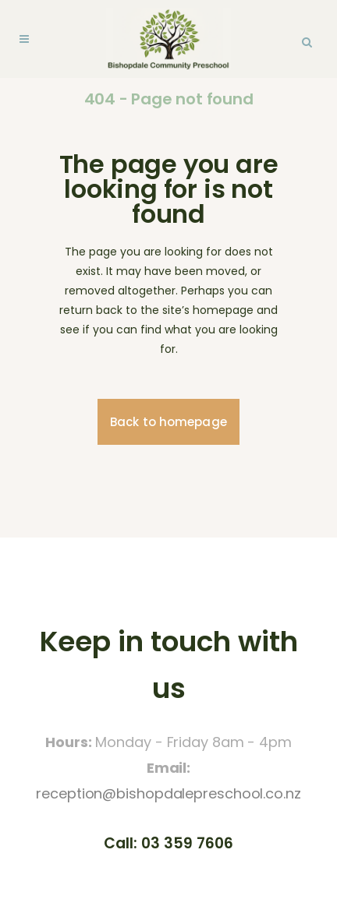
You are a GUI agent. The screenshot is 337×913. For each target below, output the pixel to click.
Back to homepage (168, 422)
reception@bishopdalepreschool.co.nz (168, 793)
